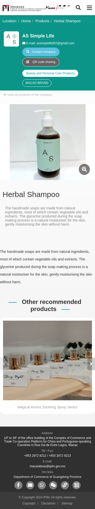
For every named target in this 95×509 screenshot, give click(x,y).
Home (26, 21)
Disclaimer (48, 503)
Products (42, 21)
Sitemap (67, 503)
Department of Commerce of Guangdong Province (47, 477)
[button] (91, 364)
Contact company (40, 52)
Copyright (28, 503)
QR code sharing (40, 62)
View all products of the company (28, 95)
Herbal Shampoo (67, 21)
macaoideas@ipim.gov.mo (47, 466)
